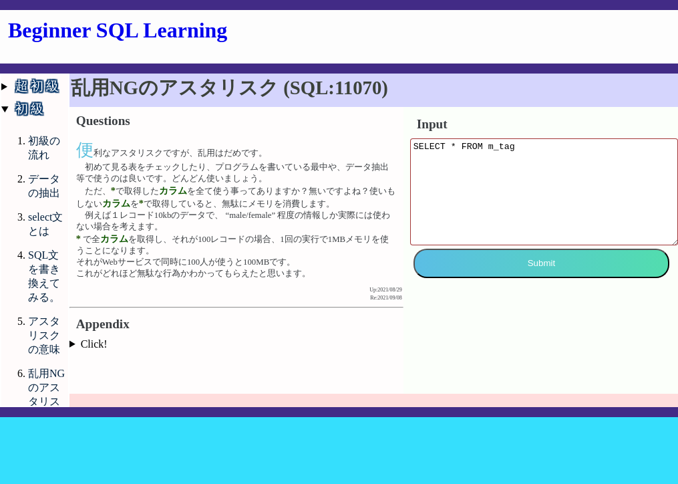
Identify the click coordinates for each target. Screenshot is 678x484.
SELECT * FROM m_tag (544, 201)
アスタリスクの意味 (44, 335)
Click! (94, 344)
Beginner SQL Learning (117, 30)
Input (432, 124)
